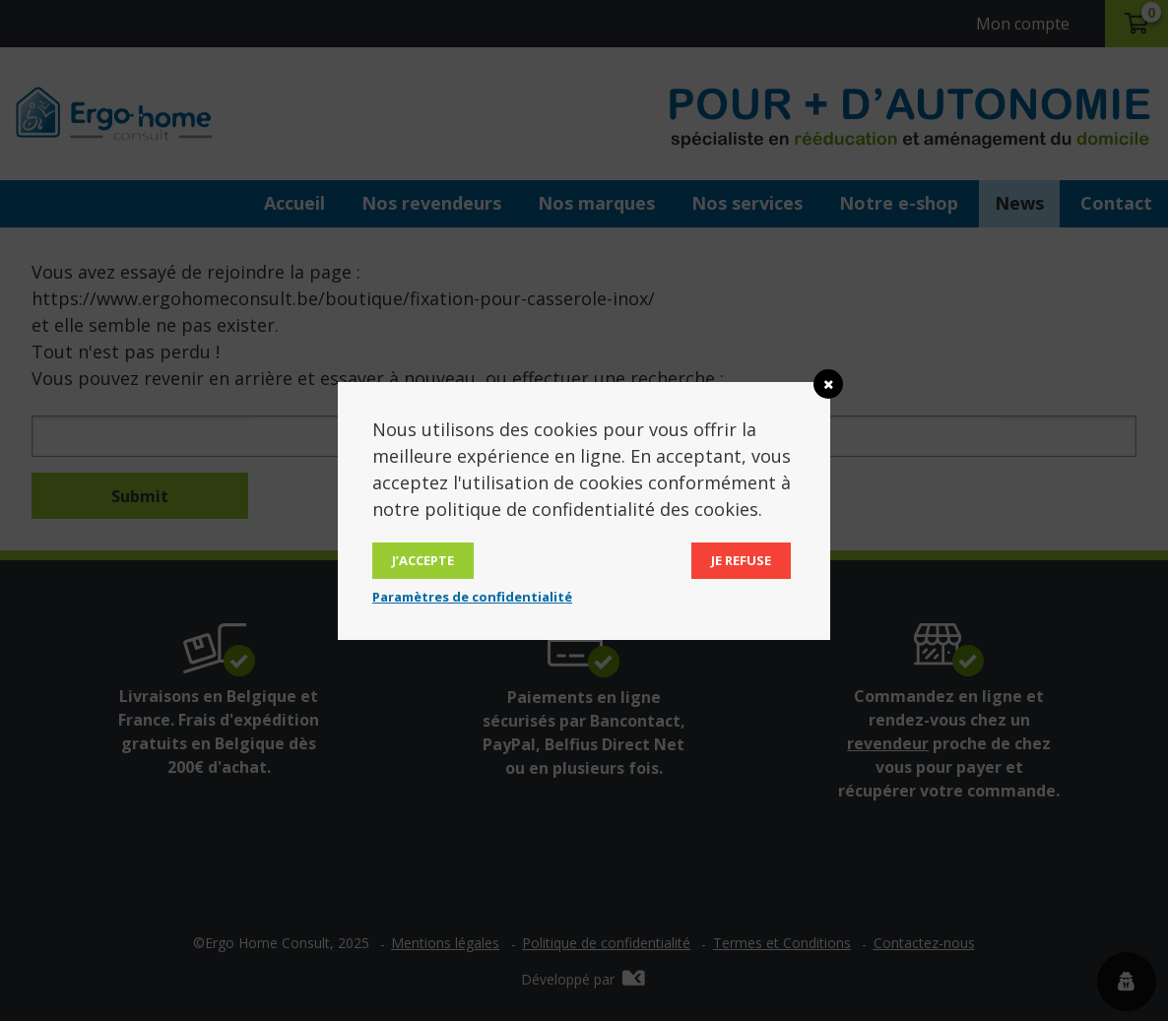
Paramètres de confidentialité (472, 597)
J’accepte (423, 560)
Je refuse (741, 560)
